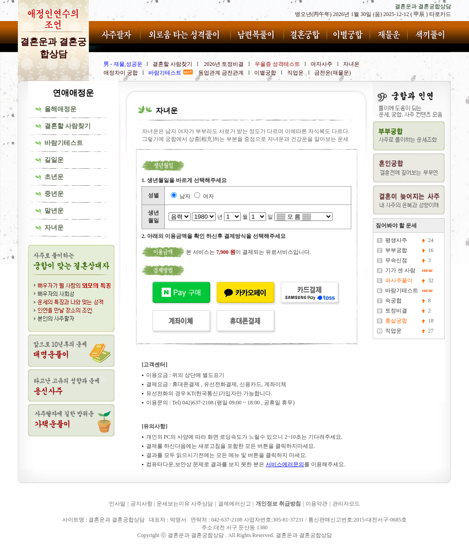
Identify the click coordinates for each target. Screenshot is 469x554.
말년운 (54, 210)
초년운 (54, 176)
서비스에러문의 (285, 464)
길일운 (54, 159)
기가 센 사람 (400, 270)
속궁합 (393, 300)
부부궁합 (396, 250)
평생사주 (396, 240)
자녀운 (54, 227)
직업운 (393, 331)
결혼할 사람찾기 (67, 126)
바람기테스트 (63, 143)
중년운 (54, 193)
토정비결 (396, 310)
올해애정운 (60, 109)
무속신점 (396, 260)
